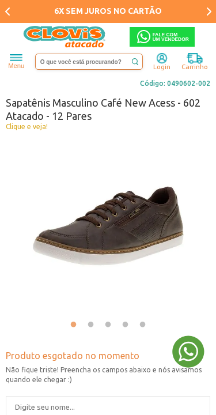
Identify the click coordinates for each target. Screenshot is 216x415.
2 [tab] (91, 325)
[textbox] (89, 61)
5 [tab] (143, 325)
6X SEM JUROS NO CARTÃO (108, 11)
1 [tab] (73, 325)
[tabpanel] (108, 225)
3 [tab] (108, 325)
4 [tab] (125, 325)
